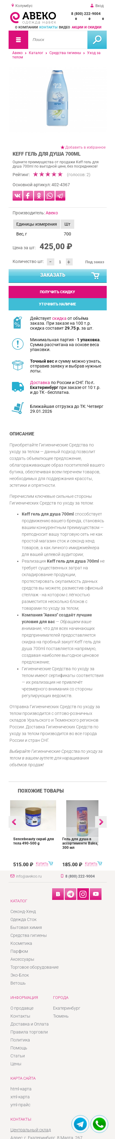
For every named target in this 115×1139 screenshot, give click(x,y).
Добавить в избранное (85, 147)
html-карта (21, 1088)
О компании (26, 27)
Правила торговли (29, 1032)
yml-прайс (20, 1104)
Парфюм (19, 951)
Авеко (17, 53)
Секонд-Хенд (23, 911)
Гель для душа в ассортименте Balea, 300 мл (80, 843)
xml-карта (20, 1096)
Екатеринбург (66, 1008)
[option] (58, 99)
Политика (20, 1039)
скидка (59, 318)
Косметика (21, 943)
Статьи (17, 1055)
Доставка (40, 382)
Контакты (48, 27)
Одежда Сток (23, 919)
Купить (42, 863)
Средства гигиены (65, 53)
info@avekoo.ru (29, 876)
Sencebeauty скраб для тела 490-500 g (33, 841)
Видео (64, 27)
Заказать (70, 276)
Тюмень (61, 1016)
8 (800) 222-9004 (86, 14)
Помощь (18, 1047)
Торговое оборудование (34, 967)
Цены (15, 1063)
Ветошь (18, 983)
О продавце (21, 1008)
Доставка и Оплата (29, 1024)
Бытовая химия (26, 927)
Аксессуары (22, 959)
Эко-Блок (19, 975)
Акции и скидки (87, 27)
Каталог (36, 53)
